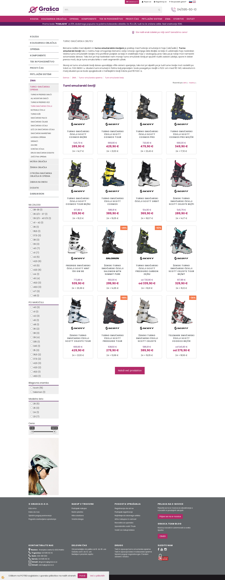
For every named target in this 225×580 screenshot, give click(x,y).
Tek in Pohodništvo (111, 18)
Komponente (89, 18)
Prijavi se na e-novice (170, 516)
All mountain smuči (40, 98)
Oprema (74, 18)
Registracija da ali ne (124, 508)
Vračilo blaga (78, 519)
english (194, 2)
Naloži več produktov (130, 370)
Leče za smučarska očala (43, 129)
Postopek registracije (124, 512)
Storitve (178, 18)
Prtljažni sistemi (152, 18)
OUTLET (191, 18)
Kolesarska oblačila (54, 18)
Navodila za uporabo (124, 522)
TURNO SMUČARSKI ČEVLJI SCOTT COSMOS (112, 201)
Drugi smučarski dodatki (42, 153)
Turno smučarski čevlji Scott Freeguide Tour (112, 338)
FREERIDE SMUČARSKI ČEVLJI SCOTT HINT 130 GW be (78, 268)
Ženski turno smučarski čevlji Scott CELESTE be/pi (181, 201)
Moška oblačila (38, 161)
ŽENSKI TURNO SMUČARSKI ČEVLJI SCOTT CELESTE (147, 338)
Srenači (34, 141)
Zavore (34, 145)
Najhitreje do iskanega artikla (127, 515)
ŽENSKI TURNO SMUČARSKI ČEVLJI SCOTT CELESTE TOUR (78, 338)
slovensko (190, 2)
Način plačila (77, 512)
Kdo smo (32, 508)
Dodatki (34, 187)
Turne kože (36, 114)
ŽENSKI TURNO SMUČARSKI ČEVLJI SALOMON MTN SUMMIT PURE (113, 270)
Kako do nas (34, 512)
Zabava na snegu (38, 181)
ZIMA (168, 18)
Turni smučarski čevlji (41, 106)
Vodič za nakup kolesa (124, 530)
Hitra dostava (78, 515)
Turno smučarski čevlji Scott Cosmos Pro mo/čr (181, 134)
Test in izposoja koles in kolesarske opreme (133, 552)
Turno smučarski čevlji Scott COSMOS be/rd (78, 134)
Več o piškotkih (97, 575)
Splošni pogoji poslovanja (40, 515)
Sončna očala (37, 149)
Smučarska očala (39, 125)
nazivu (192, 82)
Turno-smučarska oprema (40, 88)
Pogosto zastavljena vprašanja (42, 519)
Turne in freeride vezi (40, 102)
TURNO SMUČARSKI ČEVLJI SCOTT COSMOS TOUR (112, 134)
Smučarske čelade (39, 122)
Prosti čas (132, 18)
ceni (185, 82)
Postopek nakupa (79, 508)
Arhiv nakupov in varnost (125, 519)
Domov (66, 77)
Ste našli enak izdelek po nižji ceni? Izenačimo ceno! (159, 32)
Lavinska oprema (38, 137)
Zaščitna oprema (38, 156)
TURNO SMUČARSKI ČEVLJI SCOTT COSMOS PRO (147, 134)
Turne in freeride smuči (41, 94)
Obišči (163, 536)
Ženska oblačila (38, 167)
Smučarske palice (39, 118)
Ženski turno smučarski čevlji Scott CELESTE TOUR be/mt (181, 270)
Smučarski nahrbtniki (41, 133)
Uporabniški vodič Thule (125, 526)
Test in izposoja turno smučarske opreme (133, 549)
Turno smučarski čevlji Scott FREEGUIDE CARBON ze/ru (146, 270)
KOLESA (34, 18)
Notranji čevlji (38, 110)
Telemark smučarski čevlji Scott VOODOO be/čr (181, 338)
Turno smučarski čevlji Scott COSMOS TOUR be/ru (78, 201)
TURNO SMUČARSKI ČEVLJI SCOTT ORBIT (147, 200)
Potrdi (82, 575)
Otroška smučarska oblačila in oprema (41, 174)
